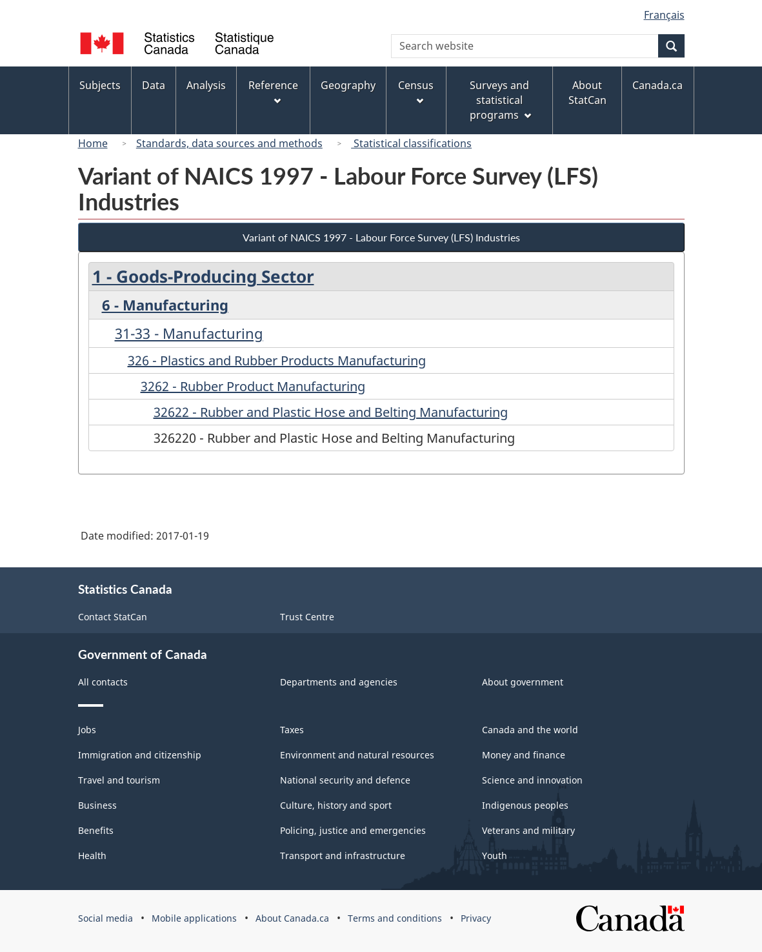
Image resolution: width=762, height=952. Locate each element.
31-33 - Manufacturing (189, 333)
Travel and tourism (119, 780)
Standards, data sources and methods (229, 143)
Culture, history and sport (336, 805)
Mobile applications (194, 918)
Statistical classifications (411, 143)
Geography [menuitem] (348, 85)
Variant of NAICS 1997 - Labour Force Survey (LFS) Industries (381, 237)
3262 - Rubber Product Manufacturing (253, 386)
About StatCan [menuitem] (587, 92)
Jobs (87, 730)
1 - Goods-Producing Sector (203, 276)
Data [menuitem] (153, 85)
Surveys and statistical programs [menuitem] (500, 100)
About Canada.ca (292, 918)
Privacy (476, 918)
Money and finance (523, 755)
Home (93, 143)
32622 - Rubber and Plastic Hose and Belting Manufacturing (331, 412)
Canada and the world (530, 730)
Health (92, 855)
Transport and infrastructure (342, 855)
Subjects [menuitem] (100, 85)
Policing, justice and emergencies (353, 830)
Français (664, 15)
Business (97, 805)
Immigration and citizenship (139, 755)
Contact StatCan (112, 617)
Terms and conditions (395, 918)
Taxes (292, 730)
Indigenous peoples (525, 805)
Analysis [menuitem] (206, 85)
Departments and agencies (338, 682)
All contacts (103, 682)
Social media (105, 918)
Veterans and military (528, 830)
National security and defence (345, 780)
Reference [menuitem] (273, 91)
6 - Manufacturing (165, 304)
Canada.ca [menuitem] (657, 85)
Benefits (96, 830)
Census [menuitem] (416, 91)
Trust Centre (307, 617)
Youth (494, 855)
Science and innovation (532, 780)
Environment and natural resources (357, 755)
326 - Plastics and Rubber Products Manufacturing (277, 360)
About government (522, 682)
